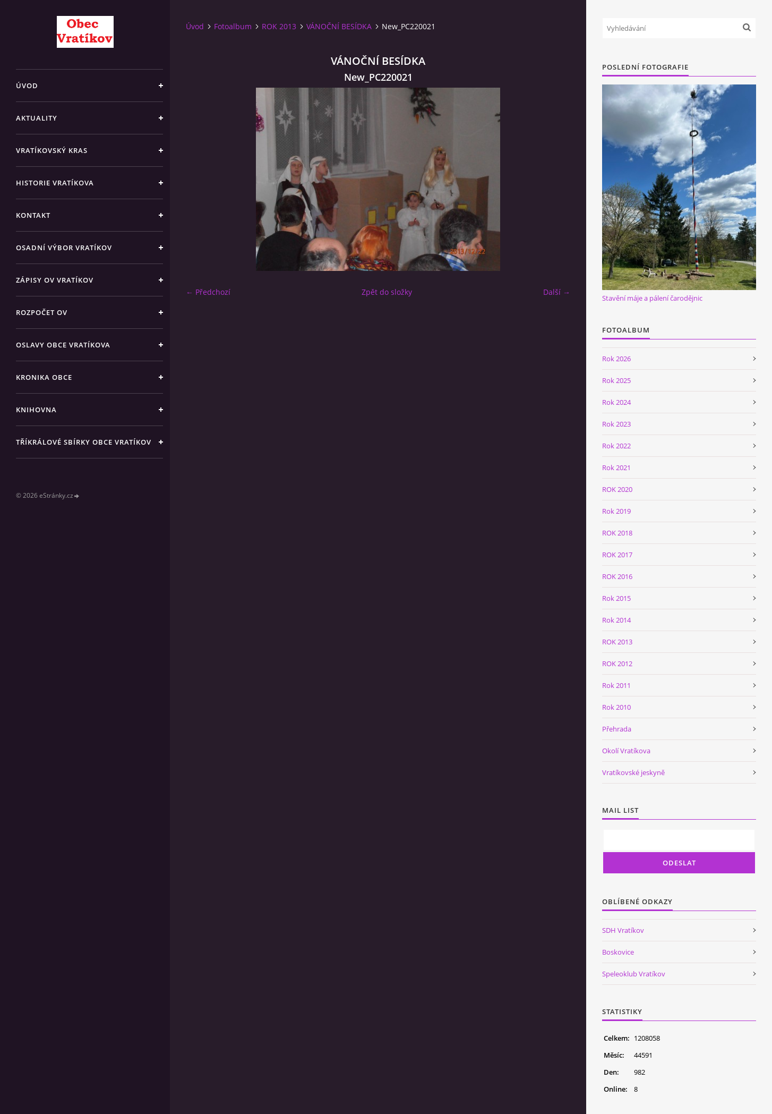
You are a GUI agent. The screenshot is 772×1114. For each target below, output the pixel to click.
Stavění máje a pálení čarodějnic (652, 298)
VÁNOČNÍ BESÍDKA (339, 26)
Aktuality (36, 118)
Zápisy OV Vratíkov (54, 280)
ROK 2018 (617, 533)
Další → (556, 292)
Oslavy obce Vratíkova (63, 345)
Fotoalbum (233, 26)
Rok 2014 (616, 620)
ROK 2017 (617, 554)
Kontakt (33, 215)
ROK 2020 (617, 489)
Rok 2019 (616, 511)
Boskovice (618, 952)
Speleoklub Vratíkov (633, 974)
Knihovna (36, 409)
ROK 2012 (617, 663)
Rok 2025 (616, 380)
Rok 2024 (616, 402)
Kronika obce (44, 377)
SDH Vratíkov (623, 930)
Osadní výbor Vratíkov (64, 247)
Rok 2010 (616, 707)
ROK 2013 (279, 26)
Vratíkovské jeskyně (633, 772)
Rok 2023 (616, 424)
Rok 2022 (616, 445)
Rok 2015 (616, 598)
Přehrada (616, 729)
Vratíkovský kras (52, 150)
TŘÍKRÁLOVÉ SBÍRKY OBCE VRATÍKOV (83, 442)
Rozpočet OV (41, 312)
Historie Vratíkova (55, 183)
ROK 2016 (617, 576)
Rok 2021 (616, 467)
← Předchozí (208, 292)
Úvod (27, 85)
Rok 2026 (616, 358)
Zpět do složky (387, 292)
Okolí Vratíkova (626, 750)
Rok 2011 (616, 685)
